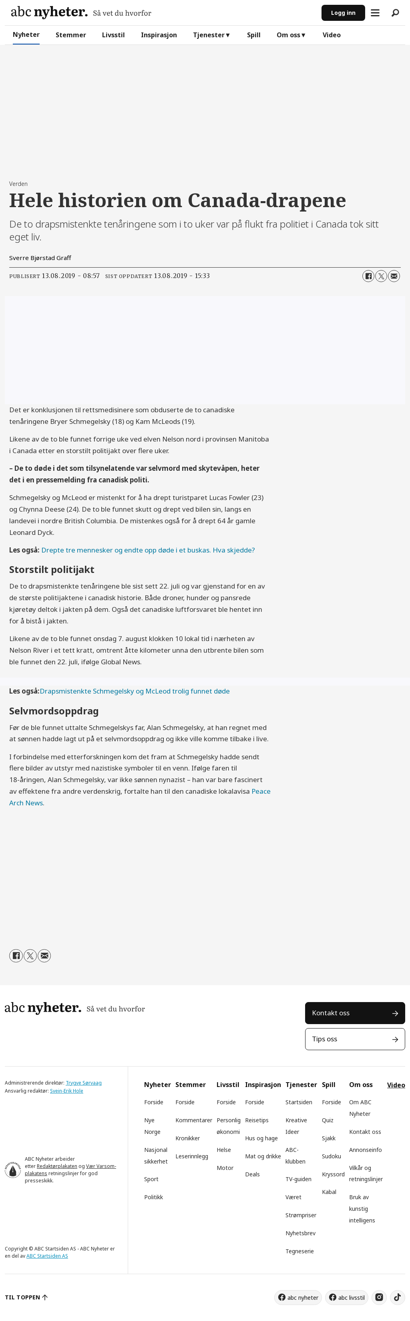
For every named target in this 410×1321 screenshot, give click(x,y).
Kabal (329, 1192)
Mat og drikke (263, 1156)
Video (332, 34)
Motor (225, 1168)
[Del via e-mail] (394, 276)
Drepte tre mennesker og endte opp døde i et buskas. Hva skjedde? (148, 550)
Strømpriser (300, 1215)
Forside (153, 1102)
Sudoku (331, 1156)
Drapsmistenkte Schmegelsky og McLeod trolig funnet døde (135, 691)
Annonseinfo (365, 1150)
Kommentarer (193, 1120)
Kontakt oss (331, 1012)
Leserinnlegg (191, 1156)
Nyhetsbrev (300, 1233)
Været (293, 1197)
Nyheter (26, 34)
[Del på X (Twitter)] (381, 276)
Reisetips (257, 1120)
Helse (224, 1150)
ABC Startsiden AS (47, 1255)
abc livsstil (351, 1297)
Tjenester (209, 34)
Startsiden (298, 1102)
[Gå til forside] (81, 12)
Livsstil (113, 34)
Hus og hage (261, 1138)
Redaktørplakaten (57, 1166)
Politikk (153, 1197)
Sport (151, 1179)
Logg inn (343, 12)
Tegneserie (299, 1251)
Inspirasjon (159, 34)
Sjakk (329, 1138)
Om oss (288, 34)
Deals (252, 1174)
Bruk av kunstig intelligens (362, 1208)
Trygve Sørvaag (84, 1082)
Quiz (328, 1120)
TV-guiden (298, 1179)
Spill (254, 34)
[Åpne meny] (375, 13)
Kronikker (187, 1138)
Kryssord (333, 1174)
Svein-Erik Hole (66, 1090)
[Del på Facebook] (368, 276)
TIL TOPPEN (22, 1297)
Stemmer (71, 34)
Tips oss (324, 1038)
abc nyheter (302, 1297)
